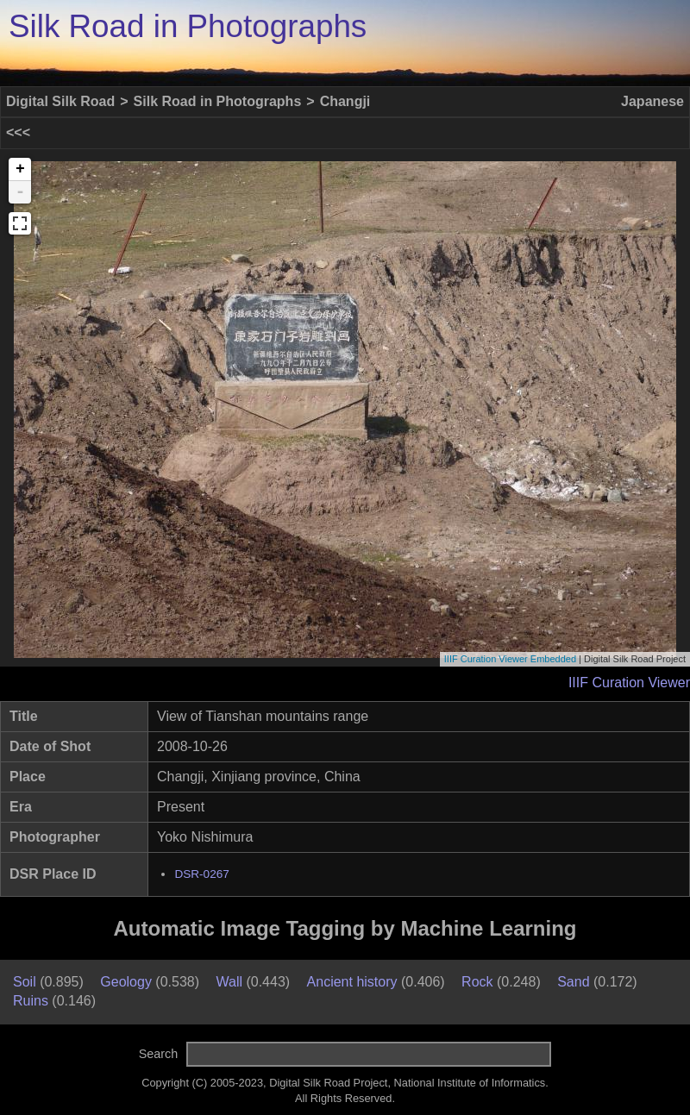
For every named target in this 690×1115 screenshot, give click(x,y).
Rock (476, 981)
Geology (126, 981)
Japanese (652, 101)
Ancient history (352, 981)
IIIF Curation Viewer (629, 682)
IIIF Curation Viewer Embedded (510, 659)
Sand (573, 981)
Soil (24, 981)
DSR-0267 (201, 874)
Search (159, 1054)
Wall (229, 981)
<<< (18, 132)
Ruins (30, 1000)
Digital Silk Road (60, 101)
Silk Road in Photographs (188, 26)
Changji (345, 101)
